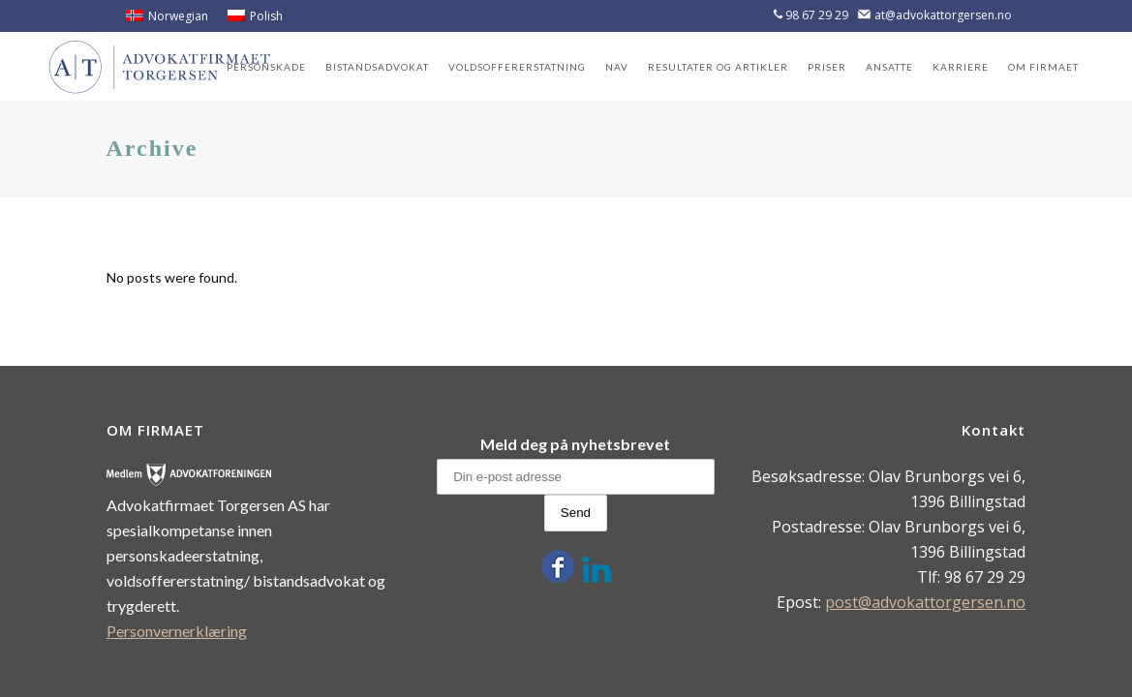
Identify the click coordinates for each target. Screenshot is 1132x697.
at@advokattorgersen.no (943, 15)
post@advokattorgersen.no (925, 602)
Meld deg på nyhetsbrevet (575, 444)
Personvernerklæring (177, 630)
